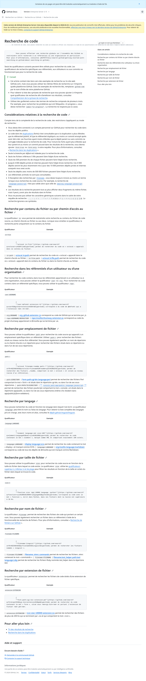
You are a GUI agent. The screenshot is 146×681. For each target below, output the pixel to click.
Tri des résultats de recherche (20, 629)
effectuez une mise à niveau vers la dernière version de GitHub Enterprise (98, 27)
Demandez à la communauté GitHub (19, 655)
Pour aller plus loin (18, 623)
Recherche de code (51, 17)
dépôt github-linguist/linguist (62, 412)
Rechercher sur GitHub (13, 17)
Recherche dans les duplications (23, 150)
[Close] (139, 3)
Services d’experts (60, 672)
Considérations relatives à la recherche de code (37, 114)
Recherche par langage (21, 401)
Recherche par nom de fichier (25, 508)
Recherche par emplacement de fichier (32, 328)
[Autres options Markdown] (123, 43)
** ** (63, 385)
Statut (43, 672)
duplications (28, 133)
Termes (24, 672)
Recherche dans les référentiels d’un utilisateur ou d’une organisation (42, 270)
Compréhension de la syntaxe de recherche (28, 98)
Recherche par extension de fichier (29, 570)
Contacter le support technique (17, 658)
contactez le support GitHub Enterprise (38, 30)
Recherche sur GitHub (33, 17)
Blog (70, 672)
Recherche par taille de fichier (26, 457)
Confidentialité (33, 672)
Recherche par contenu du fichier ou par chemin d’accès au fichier (44, 210)
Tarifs (50, 672)
